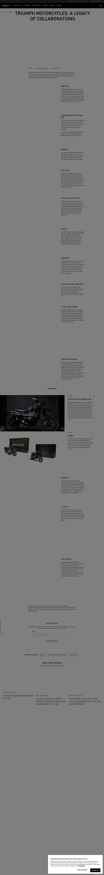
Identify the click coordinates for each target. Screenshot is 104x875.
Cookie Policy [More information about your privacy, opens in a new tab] (81, 866)
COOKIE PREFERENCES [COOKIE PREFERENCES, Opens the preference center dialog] (82, 869)
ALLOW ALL (95, 870)
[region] (75, 864)
